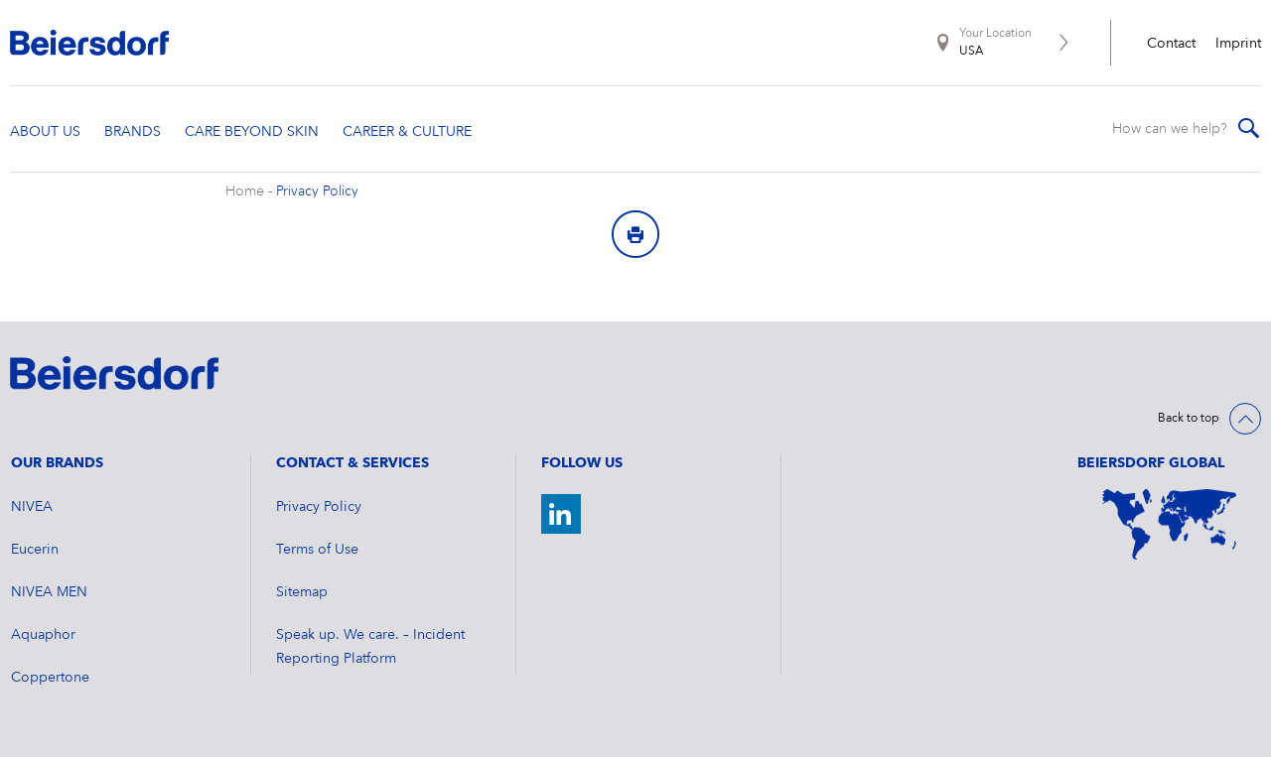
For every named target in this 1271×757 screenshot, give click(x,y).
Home (244, 191)
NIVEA (32, 507)
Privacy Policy (317, 191)
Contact (1171, 44)
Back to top (1188, 419)
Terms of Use (317, 550)
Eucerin (35, 550)
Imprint (1238, 44)
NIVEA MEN (49, 592)
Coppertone (50, 678)
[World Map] (1169, 524)
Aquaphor (43, 635)
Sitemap (302, 592)
